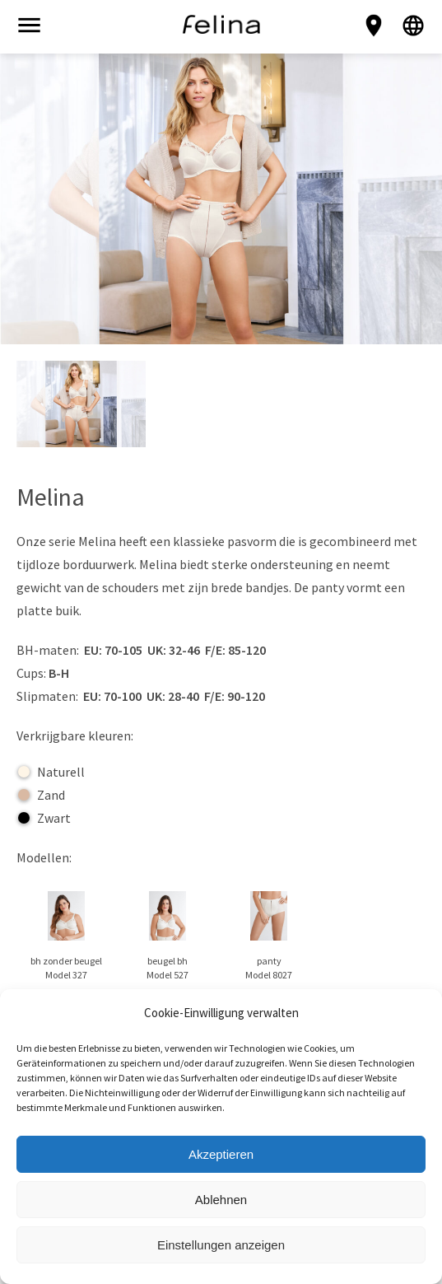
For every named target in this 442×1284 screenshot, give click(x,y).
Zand (41, 795)
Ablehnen (221, 1200)
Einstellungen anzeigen (221, 1245)
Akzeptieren (221, 1154)
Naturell (51, 771)
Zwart (44, 818)
